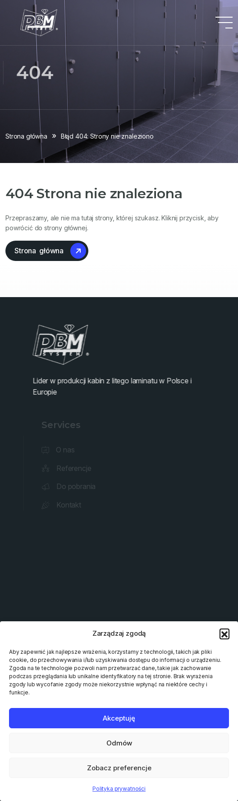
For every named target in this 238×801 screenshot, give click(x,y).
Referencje (74, 468)
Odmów (119, 743)
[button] (224, 633)
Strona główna (26, 136)
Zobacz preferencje (119, 768)
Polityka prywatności (119, 788)
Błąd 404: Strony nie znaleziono (107, 136)
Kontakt (69, 504)
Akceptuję (119, 718)
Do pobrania (76, 486)
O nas (66, 449)
